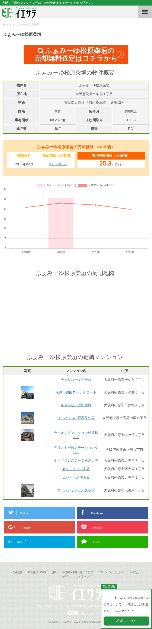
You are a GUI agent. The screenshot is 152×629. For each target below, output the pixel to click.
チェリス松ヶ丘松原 (76, 379)
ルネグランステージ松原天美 (76, 460)
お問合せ (134, 572)
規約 (54, 572)
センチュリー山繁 (76, 469)
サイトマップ (84, 576)
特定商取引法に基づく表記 (77, 572)
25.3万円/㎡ (58, 164)
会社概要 (17, 572)
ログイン (65, 576)
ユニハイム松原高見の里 (76, 418)
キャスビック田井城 (76, 405)
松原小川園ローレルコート (76, 392)
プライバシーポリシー (111, 572)
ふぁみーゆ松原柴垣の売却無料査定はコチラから (76, 54)
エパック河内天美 (76, 477)
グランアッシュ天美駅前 (76, 490)
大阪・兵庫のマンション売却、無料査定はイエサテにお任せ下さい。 (76, 605)
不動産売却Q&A (37, 572)
